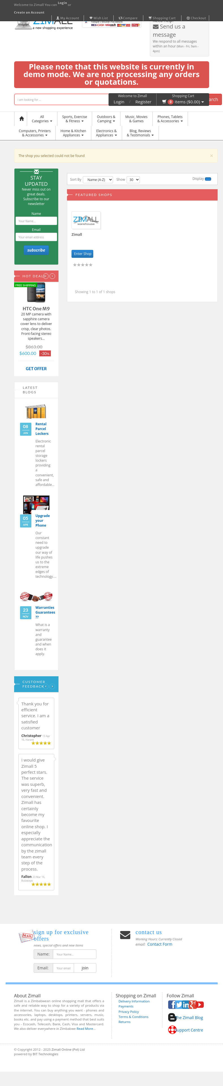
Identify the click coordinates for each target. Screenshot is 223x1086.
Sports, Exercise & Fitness (74, 119)
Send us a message (169, 30)
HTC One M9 (36, 308)
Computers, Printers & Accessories (35, 133)
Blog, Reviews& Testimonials (140, 133)
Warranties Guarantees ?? (45, 612)
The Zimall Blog (189, 1017)
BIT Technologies (45, 1054)
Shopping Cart (162, 18)
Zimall (77, 234)
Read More (85, 1028)
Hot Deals (34, 276)
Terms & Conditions (134, 1017)
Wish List (98, 18)
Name (36, 213)
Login (119, 101)
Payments (126, 1006)
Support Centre (189, 1030)
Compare (128, 18)
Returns (125, 1022)
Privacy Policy (129, 1011)
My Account (67, 18)
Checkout (196, 18)
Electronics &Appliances (106, 133)
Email (36, 229)
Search (211, 99)
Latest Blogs (30, 389)
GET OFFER (36, 368)
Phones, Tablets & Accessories (170, 119)
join (84, 968)
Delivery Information (134, 1001)
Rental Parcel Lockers (42, 429)
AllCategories (42, 119)
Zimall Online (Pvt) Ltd (68, 1049)
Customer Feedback (34, 684)
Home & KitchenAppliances (73, 133)
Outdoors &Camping (106, 119)
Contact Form (160, 944)
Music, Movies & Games (136, 119)
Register (143, 101)
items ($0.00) (183, 101)
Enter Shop (82, 253)
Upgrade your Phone (43, 520)
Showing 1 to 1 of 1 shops (95, 291)
